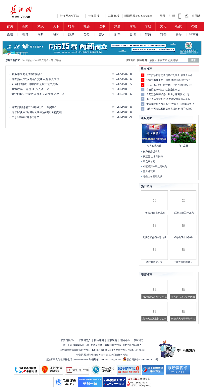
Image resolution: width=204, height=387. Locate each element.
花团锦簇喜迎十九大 (183, 212)
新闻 (25, 26)
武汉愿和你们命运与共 (154, 237)
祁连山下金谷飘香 (183, 237)
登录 (163, 15)
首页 (10, 26)
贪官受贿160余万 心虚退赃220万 (163, 89)
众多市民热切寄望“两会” (27, 74)
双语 (194, 26)
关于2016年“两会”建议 (25, 117)
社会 (86, 26)
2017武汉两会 (41, 60)
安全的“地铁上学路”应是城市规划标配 (35, 84)
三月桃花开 (149, 171)
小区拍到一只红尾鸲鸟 (155, 166)
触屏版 (196, 15)
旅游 (179, 34)
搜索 (193, 60)
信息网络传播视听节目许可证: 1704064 (80, 350)
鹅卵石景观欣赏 (151, 151)
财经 (132, 26)
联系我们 (138, 340)
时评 (71, 26)
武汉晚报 (114, 15)
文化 (163, 26)
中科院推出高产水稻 (154, 212)
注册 (172, 15)
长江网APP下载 (70, 15)
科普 (163, 34)
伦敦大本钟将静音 (183, 262)
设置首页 (130, 60)
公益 (86, 34)
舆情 (132, 34)
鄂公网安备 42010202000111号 (140, 359)
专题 (148, 26)
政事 (102, 26)
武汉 (40, 26)
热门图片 (146, 186)
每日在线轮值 (154, 145)
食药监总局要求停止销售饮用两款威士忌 (167, 94)
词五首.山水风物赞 (153, 156)
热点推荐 (146, 68)
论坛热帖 (56, 60)
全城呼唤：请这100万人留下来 (30, 89)
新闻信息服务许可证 (97, 354)
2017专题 (27, 60)
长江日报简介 (68, 340)
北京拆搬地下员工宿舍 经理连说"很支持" (168, 80)
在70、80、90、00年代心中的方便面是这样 (169, 84)
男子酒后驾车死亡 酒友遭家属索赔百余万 (168, 99)
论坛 (10, 34)
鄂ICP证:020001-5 (132, 345)
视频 (25, 34)
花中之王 (183, 145)
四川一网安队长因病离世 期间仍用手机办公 (169, 108)
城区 (56, 34)
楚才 (102, 34)
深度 (117, 26)
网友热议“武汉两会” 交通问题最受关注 (35, 79)
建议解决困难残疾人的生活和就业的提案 (37, 112)
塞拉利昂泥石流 (154, 262)
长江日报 (94, 15)
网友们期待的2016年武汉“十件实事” (34, 107)
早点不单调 (149, 161)
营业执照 (81, 354)
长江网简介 (85, 340)
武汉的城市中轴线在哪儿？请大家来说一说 (38, 94)
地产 (117, 34)
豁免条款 (125, 340)
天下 (56, 26)
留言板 (194, 34)
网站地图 (142, 60)
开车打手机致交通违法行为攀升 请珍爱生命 (169, 75)
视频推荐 (146, 274)
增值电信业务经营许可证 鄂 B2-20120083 (122, 350)
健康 (148, 34)
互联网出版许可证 (118, 354)
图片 (40, 34)
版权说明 (112, 340)
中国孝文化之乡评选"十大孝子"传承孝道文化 (170, 104)
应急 (71, 34)
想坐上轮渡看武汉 (152, 176)
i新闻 (178, 26)
